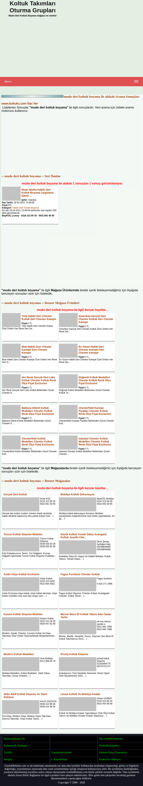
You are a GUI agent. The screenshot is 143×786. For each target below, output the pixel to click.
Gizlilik (8, 752)
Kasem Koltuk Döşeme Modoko (23, 614)
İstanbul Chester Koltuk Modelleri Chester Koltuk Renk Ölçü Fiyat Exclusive (95, 441)
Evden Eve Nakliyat (110, 759)
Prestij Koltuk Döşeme (74, 654)
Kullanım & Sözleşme (16, 745)
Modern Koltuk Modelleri (19, 654)
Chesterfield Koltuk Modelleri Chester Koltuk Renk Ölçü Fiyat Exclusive (38, 441)
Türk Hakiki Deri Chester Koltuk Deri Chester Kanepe (39, 318)
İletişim (8, 759)
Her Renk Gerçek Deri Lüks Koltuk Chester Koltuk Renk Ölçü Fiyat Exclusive (39, 380)
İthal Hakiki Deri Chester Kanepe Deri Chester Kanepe (37, 349)
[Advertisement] (71, 48)
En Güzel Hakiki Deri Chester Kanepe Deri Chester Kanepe (91, 349)
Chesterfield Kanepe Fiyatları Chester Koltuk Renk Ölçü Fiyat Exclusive (95, 410)
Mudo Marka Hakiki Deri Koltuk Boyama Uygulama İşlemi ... (37, 192)
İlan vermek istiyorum (111, 738)
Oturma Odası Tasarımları (113, 752)
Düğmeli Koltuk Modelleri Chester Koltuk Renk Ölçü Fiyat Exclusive (95, 380)
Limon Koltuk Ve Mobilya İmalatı (80, 694)
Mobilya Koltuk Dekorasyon (78, 494)
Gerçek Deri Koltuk (15, 494)
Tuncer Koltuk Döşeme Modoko (23, 534)
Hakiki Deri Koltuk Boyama (25, 207)
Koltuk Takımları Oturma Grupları (32, 7)
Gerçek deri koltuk (61, 752)
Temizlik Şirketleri (109, 745)
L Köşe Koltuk (59, 759)
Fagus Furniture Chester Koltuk (80, 574)
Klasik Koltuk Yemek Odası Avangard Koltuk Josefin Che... (84, 536)
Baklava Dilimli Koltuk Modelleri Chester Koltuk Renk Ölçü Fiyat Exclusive (38, 410)
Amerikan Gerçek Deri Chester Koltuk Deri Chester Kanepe (96, 319)
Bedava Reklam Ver (14, 738)
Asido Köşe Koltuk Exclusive (21, 574)
